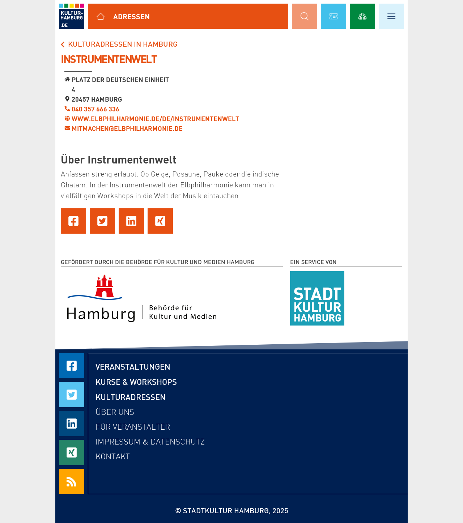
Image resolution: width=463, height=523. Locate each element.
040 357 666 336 (95, 109)
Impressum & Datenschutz (150, 442)
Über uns (114, 412)
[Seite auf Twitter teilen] (102, 221)
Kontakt (112, 457)
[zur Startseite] (71, 16)
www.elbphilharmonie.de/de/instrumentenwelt (155, 119)
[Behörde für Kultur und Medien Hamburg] (141, 297)
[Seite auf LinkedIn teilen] (131, 221)
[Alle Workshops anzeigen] (362, 16)
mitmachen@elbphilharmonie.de (127, 128)
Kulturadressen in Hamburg (118, 43)
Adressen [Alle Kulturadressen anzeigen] (131, 16)
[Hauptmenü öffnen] (391, 16)
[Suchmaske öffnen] (304, 16)
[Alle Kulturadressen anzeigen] (100, 16)
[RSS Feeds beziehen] (71, 481)
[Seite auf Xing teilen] (160, 221)
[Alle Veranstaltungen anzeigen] (333, 16)
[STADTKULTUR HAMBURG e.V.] (317, 297)
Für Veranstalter (132, 427)
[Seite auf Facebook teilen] (73, 221)
